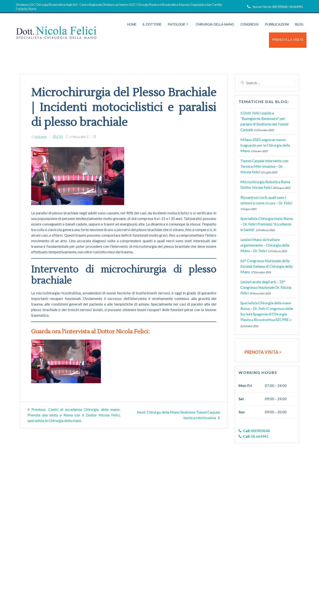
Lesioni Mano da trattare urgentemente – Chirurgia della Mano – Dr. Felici (264, 245)
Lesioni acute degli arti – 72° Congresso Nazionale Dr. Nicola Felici (265, 287)
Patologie (176, 24)
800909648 (254, 430)
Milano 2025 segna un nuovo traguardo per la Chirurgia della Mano (265, 145)
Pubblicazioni (277, 24)
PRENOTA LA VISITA (287, 40)
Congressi (249, 24)
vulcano (40, 136)
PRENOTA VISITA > (263, 352)
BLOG (58, 136)
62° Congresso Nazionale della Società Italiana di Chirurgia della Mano (266, 266)
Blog (299, 24)
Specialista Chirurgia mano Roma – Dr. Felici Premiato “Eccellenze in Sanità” (266, 224)
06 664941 (254, 436)
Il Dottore (152, 24)
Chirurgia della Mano (215, 24)
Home (131, 24)
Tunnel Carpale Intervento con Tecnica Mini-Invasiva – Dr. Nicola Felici (264, 166)
